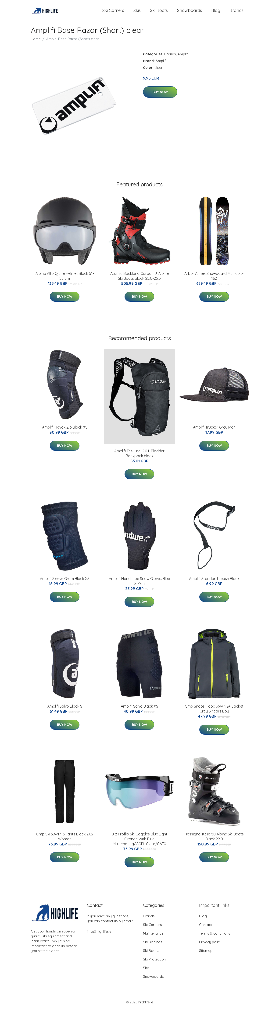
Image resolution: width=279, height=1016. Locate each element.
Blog (215, 13)
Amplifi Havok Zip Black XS (64, 433)
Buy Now (160, 98)
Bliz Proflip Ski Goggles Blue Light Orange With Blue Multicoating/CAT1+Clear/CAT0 (139, 845)
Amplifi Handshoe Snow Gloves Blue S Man (139, 587)
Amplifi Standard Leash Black (214, 584)
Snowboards (189, 13)
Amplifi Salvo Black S (64, 712)
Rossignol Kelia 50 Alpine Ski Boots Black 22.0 (214, 842)
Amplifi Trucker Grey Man (214, 433)
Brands (236, 13)
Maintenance (153, 939)
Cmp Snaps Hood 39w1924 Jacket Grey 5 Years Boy (214, 714)
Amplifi (183, 60)
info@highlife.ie (99, 937)
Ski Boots (159, 13)
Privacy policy (210, 948)
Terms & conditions (214, 939)
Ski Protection (154, 965)
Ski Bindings (152, 948)
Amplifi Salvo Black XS (139, 712)
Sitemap (205, 956)
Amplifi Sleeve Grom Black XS (64, 584)
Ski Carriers (113, 13)
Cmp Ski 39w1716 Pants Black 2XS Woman (64, 842)
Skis (137, 13)
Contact (205, 930)
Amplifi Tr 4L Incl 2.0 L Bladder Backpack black (139, 459)
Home (36, 44)
